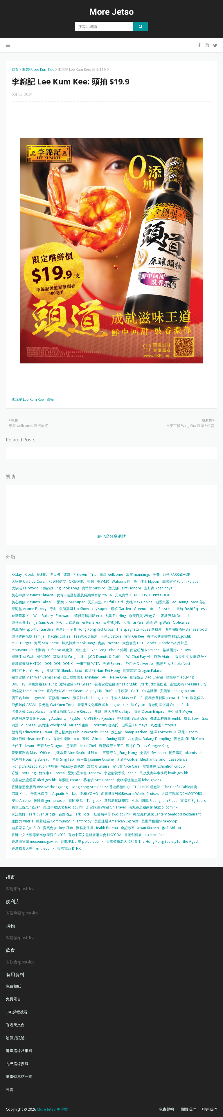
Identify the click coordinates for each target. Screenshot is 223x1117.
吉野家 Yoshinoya (158, 588)
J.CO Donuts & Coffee (105, 656)
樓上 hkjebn (149, 581)
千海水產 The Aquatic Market (53, 793)
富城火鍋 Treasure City (188, 684)
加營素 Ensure (98, 766)
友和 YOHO (89, 793)
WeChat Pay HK (138, 656)
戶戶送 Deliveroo (139, 663)
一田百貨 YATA (88, 663)
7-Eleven (80, 574)
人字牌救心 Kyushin (98, 718)
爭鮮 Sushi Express (191, 608)
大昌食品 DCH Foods (139, 642)
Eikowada (63, 615)
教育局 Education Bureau (32, 732)
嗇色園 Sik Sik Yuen (189, 738)
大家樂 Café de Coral (29, 581)
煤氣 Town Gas (196, 718)
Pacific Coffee (59, 636)
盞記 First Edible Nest (173, 663)
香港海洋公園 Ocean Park (168, 704)
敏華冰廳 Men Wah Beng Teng (36, 677)
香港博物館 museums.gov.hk (34, 841)
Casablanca (178, 759)
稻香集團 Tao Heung (171, 602)
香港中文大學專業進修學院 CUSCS (38, 834)
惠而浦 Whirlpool (52, 725)
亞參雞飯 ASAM (24, 704)
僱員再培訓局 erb (88, 615)
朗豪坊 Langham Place (159, 800)
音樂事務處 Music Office (31, 752)
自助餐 (55, 574)
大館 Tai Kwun (23, 745)
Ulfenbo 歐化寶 (60, 649)
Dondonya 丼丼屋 (173, 642)
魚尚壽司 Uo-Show (74, 608)
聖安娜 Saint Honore (124, 588)
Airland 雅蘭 (79, 725)
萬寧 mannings (138, 574)
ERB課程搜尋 (17, 1012)
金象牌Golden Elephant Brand (141, 759)
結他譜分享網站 (111, 536)
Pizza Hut (166, 608)
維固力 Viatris (22, 821)
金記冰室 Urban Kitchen (140, 827)
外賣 (9, 1089)
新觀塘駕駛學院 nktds (121, 800)
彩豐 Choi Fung (24, 772)
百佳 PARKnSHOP (176, 574)
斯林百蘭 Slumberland (64, 670)
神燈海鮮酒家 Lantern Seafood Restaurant (167, 814)
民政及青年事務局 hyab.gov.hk (163, 772)
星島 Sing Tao (63, 759)
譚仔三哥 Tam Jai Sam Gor (32, 622)
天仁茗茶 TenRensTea (82, 622)
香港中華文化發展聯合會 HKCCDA (94, 834)
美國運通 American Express (116, 821)
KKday (17, 574)
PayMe (74, 718)
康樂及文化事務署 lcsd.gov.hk (100, 704)
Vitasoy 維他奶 (72, 766)
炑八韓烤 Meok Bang (78, 642)
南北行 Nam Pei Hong (102, 670)
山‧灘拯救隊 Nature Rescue (69, 711)
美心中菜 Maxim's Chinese (33, 595)
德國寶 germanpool (50, 800)
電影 (67, 574)
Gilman (97, 738)
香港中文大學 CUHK (190, 656)
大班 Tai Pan (133, 622)
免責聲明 (166, 1109)
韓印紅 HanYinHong (28, 670)
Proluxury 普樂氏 (104, 725)
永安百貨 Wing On (143, 615)
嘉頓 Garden (121, 608)
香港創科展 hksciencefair (144, 834)
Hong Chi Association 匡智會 (35, 766)
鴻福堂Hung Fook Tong (60, 588)
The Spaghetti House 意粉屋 (139, 629)
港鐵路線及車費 (19, 1050)
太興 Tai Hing (115, 615)
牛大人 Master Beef (126, 697)
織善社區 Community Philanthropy (63, 821)
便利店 (42, 574)
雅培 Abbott (171, 827)
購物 (50, 399)
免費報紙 (13, 986)
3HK (85, 738)
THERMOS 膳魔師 (146, 786)
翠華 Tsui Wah (23, 656)
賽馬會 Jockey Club (58, 827)
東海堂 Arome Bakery (29, 608)
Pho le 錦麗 (118, 649)
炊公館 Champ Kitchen (129, 732)
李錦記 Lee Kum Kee (38, 69)
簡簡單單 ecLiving (180, 677)
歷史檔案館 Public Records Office (81, 732)
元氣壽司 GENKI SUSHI (132, 595)
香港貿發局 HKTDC (27, 663)
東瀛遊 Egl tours (193, 800)
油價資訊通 (15, 1037)
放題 (97, 711)
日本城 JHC (111, 622)
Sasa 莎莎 (198, 602)
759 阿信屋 (57, 581)
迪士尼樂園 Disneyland (81, 677)
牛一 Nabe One (114, 677)
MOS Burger (21, 642)
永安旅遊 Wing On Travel (106, 807)
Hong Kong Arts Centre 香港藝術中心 (100, 786)
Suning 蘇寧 (115, 738)
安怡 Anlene (21, 800)
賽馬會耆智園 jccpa (160, 697)
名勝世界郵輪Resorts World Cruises (130, 793)
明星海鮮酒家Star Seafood (186, 629)
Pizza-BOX (161, 595)
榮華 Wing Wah (158, 622)
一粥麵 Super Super (69, 602)
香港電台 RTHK (69, 848)
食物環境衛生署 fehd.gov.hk (139, 779)
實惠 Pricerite (108, 642)
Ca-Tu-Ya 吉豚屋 (144, 690)
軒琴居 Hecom (186, 732)
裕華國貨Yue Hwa (177, 649)
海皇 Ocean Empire (149, 711)
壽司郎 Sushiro (93, 588)
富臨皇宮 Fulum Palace (180, 581)
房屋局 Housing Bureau (30, 759)
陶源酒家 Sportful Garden (32, 629)
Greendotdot (145, 608)
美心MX (103, 581)
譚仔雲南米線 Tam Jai (28, 636)
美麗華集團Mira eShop (159, 821)
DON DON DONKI (58, 663)
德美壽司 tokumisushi (186, 752)
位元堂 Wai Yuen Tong (56, 704)
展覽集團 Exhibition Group (164, 766)
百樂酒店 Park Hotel (75, 814)
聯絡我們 (209, 1109)
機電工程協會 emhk (165, 718)
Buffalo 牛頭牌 (116, 690)
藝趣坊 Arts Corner (98, 779)
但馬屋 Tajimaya (134, 725)
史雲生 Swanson (153, 752)
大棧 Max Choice (139, 602)
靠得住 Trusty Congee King (147, 745)
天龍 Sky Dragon (50, 745)
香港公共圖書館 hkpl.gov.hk (169, 636)
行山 (52, 608)
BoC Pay (18, 684)
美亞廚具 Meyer (180, 711)
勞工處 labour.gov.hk (29, 697)
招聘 (90, 581)
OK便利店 (76, 581)
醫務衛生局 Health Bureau (97, 827)
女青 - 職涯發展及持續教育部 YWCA (84, 595)
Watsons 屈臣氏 (124, 581)
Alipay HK (94, 690)
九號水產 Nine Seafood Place (76, 752)
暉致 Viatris (163, 656)
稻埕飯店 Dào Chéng (146, 677)
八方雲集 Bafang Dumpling (149, 738)
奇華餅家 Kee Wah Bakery (32, 615)
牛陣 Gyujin (136, 704)
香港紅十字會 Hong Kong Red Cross (85, 629)
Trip (93, 574)
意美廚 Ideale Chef (81, 745)
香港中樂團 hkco (66, 738)
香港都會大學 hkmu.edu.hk (33, 848)
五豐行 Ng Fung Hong (119, 752)
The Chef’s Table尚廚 (180, 786)
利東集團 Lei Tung (42, 684)
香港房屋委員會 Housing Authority (39, 718)
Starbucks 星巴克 (153, 684)
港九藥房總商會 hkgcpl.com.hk (153, 807)
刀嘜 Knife (20, 793)
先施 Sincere (113, 663)
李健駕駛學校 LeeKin (120, 772)
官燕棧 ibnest (59, 697)
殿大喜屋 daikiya (117, 711)
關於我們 (188, 1109)
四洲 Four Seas (23, 725)
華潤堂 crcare (69, 779)
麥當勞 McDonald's (176, 615)
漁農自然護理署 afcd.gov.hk (34, 779)
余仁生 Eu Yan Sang (90, 649)
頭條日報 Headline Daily (31, 738)
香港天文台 (15, 1024)
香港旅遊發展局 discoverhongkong (40, 786)
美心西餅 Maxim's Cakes (31, 602)
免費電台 (13, 998)
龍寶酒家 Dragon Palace (142, 670)
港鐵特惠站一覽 (19, 1076)
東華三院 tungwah (26, 807)
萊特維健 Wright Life (69, 656)
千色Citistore (110, 636)
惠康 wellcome (111, 574)
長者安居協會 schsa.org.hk (115, 684)
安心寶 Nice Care (126, 766)
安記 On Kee (134, 636)
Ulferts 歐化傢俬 (191, 697)
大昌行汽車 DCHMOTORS (181, 793)
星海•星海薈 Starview (84, 772)
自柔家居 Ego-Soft (26, 827)
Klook (29, 574)
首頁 (15, 69)
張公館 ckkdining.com (90, 697)
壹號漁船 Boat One (132, 718)
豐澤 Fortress (161, 732)
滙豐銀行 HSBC (111, 745)
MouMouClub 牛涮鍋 (28, 649)
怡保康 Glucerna (52, 772)
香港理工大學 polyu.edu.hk (81, 841)
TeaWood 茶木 (85, 636)
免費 (156, 574)
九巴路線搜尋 (17, 1063)
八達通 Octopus (163, 725)
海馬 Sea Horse (46, 642)
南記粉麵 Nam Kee (145, 649)
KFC (59, 622)
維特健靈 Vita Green (75, 684)
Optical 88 (181, 622)
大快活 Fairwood (25, 588)
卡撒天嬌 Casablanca (29, 711)
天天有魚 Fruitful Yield (105, 602)
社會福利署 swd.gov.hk (111, 814)
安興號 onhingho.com (177, 690)
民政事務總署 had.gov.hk (63, 807)
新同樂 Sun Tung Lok (85, 800)
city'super (100, 608)
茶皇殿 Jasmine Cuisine (95, 759)
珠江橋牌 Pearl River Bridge (34, 814)
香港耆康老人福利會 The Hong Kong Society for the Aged (152, 841)
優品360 (43, 656)
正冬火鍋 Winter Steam (65, 690)
